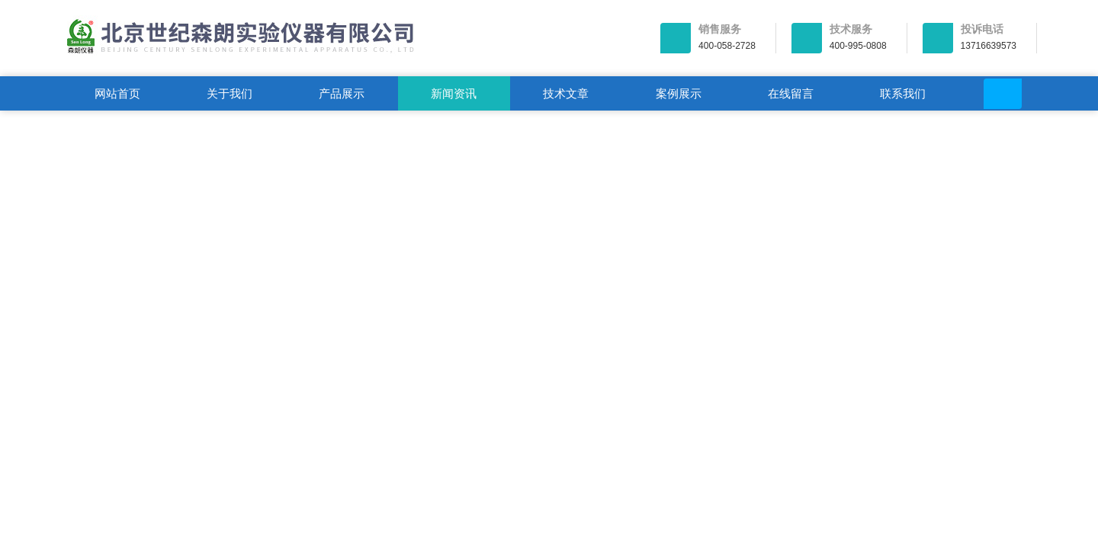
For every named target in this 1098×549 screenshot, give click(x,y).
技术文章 (566, 93)
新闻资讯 (454, 93)
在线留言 (791, 93)
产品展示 (341, 93)
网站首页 (117, 93)
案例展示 (679, 93)
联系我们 (903, 93)
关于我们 (229, 93)
